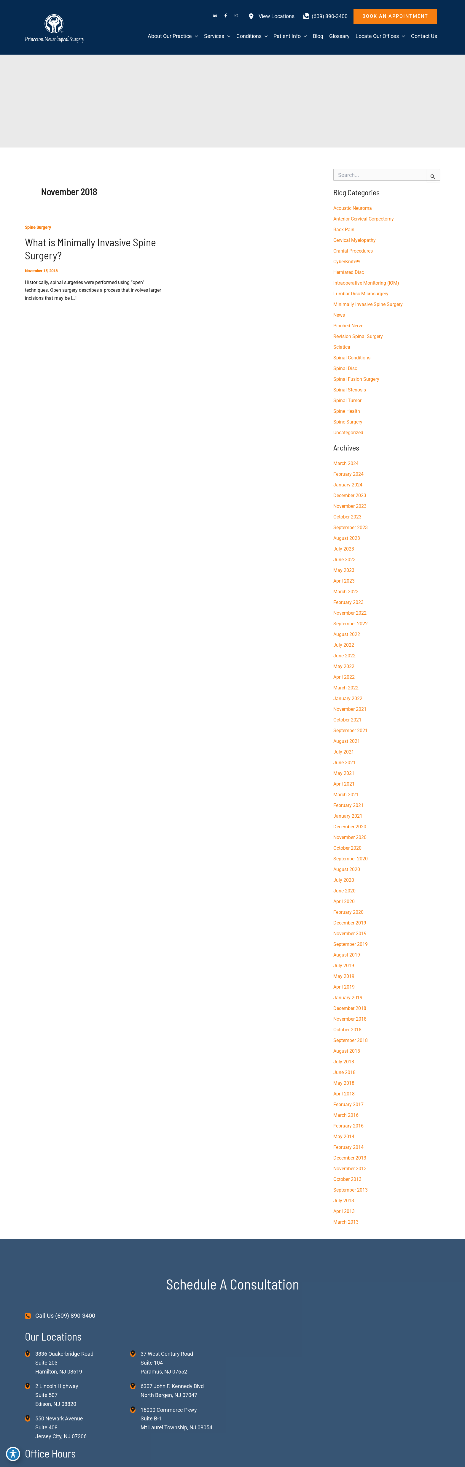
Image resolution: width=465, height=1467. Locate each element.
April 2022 (344, 677)
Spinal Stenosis (349, 390)
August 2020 (346, 869)
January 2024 (347, 485)
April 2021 (344, 784)
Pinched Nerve (348, 326)
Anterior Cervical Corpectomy (363, 219)
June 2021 (344, 762)
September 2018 (350, 1040)
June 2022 (344, 656)
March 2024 (346, 463)
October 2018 (347, 1030)
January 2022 (347, 698)
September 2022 (350, 624)
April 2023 (344, 581)
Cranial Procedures (353, 251)
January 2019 (347, 997)
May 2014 (343, 1136)
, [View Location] (56, 1395)
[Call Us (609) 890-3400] (60, 1316)
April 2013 (344, 1211)
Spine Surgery (38, 227)
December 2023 (349, 495)
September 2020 (350, 859)
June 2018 (344, 1072)
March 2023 (346, 591)
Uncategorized (348, 432)
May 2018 (343, 1083)
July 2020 (343, 880)
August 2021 (346, 741)
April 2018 (344, 1094)
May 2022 (343, 666)
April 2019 (344, 987)
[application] (195, 36)
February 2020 (348, 912)
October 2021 (347, 720)
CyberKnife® (346, 261)
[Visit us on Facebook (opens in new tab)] (225, 16)
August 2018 (346, 1051)
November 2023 (350, 506)
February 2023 (348, 602)
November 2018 (350, 1019)
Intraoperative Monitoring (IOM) (366, 283)
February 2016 (348, 1126)
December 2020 (349, 827)
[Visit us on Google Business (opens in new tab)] (215, 16)
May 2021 (343, 773)
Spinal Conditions (351, 358)
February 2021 (348, 805)
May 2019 (343, 976)
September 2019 (350, 944)
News (339, 315)
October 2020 (347, 848)
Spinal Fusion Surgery (356, 379)
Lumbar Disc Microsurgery (360, 293)
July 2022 (343, 645)
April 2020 (344, 901)
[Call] (325, 16)
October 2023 (347, 517)
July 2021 (343, 752)
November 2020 (350, 837)
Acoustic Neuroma (352, 208)
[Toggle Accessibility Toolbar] (13, 1454)
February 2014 (348, 1147)
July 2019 (343, 965)
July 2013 (343, 1200)
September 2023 (350, 527)
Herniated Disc (348, 272)
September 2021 (350, 730)
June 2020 (344, 891)
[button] (395, 16)
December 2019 (349, 923)
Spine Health (346, 411)
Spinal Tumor (347, 400)
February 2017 (348, 1104)
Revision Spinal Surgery (358, 336)
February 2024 (348, 474)
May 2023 (343, 570)
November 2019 (350, 933)
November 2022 (350, 613)
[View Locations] (271, 16)
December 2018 (349, 1008)
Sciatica (341, 347)
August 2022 (346, 634)
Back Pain (343, 229)
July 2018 (343, 1062)
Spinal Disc (345, 368)
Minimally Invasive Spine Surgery (368, 304)
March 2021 (346, 794)
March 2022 (346, 688)
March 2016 (346, 1115)
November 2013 (350, 1168)
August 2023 (346, 538)
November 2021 (350, 709)
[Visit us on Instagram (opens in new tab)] (236, 16)
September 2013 (350, 1190)
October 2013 (347, 1179)
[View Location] (30, 1354)
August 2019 (346, 955)
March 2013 (346, 1222)
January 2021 (347, 816)
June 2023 (344, 559)
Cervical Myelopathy (354, 240)
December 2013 (349, 1158)
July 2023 (343, 549)
